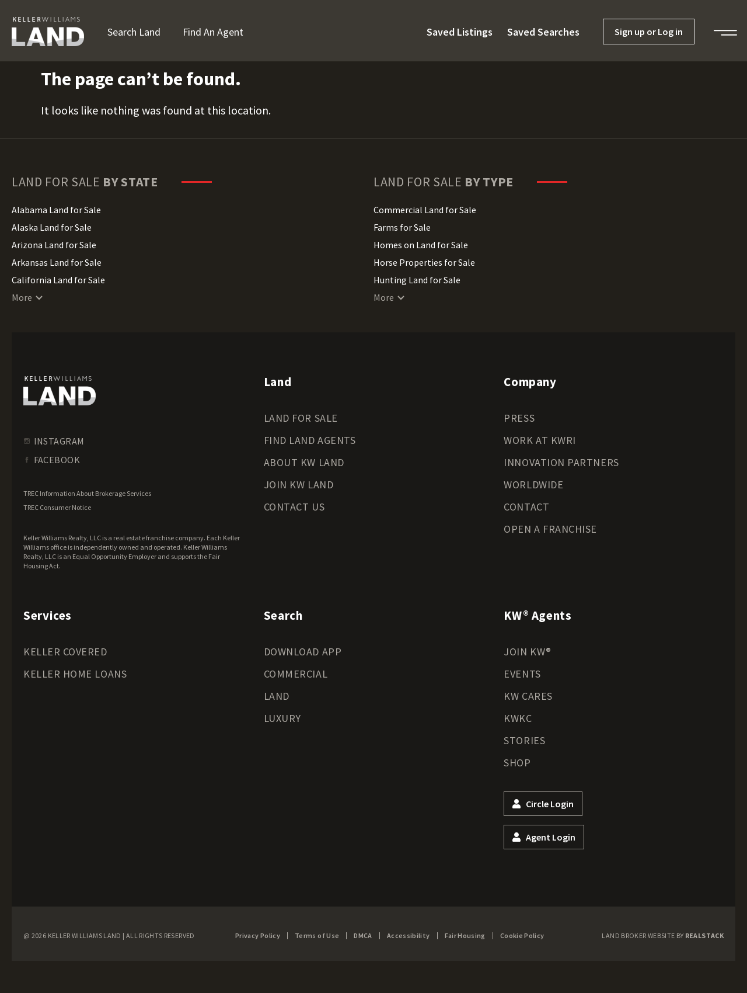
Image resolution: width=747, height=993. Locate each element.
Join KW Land (298, 484)
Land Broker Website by (663, 935)
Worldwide (533, 484)
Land (276, 696)
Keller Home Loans (75, 673)
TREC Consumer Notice (57, 507)
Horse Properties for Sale (424, 262)
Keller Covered (65, 651)
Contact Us (294, 506)
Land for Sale (301, 418)
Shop (517, 762)
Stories (524, 740)
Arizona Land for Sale (54, 245)
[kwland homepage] (59, 390)
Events (522, 673)
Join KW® (527, 651)
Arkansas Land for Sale (57, 262)
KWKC (518, 718)
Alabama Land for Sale (56, 210)
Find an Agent (213, 32)
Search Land (133, 32)
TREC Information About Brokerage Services (87, 493)
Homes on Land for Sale (421, 245)
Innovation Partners (561, 462)
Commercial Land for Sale (425, 210)
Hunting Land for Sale (417, 280)
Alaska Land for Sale (52, 227)
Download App (302, 651)
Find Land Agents (310, 440)
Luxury (282, 718)
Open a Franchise (550, 529)
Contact (526, 506)
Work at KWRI (539, 440)
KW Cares (528, 696)
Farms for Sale (402, 227)
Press (519, 418)
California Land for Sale (58, 280)
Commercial (295, 673)
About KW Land (304, 462)
